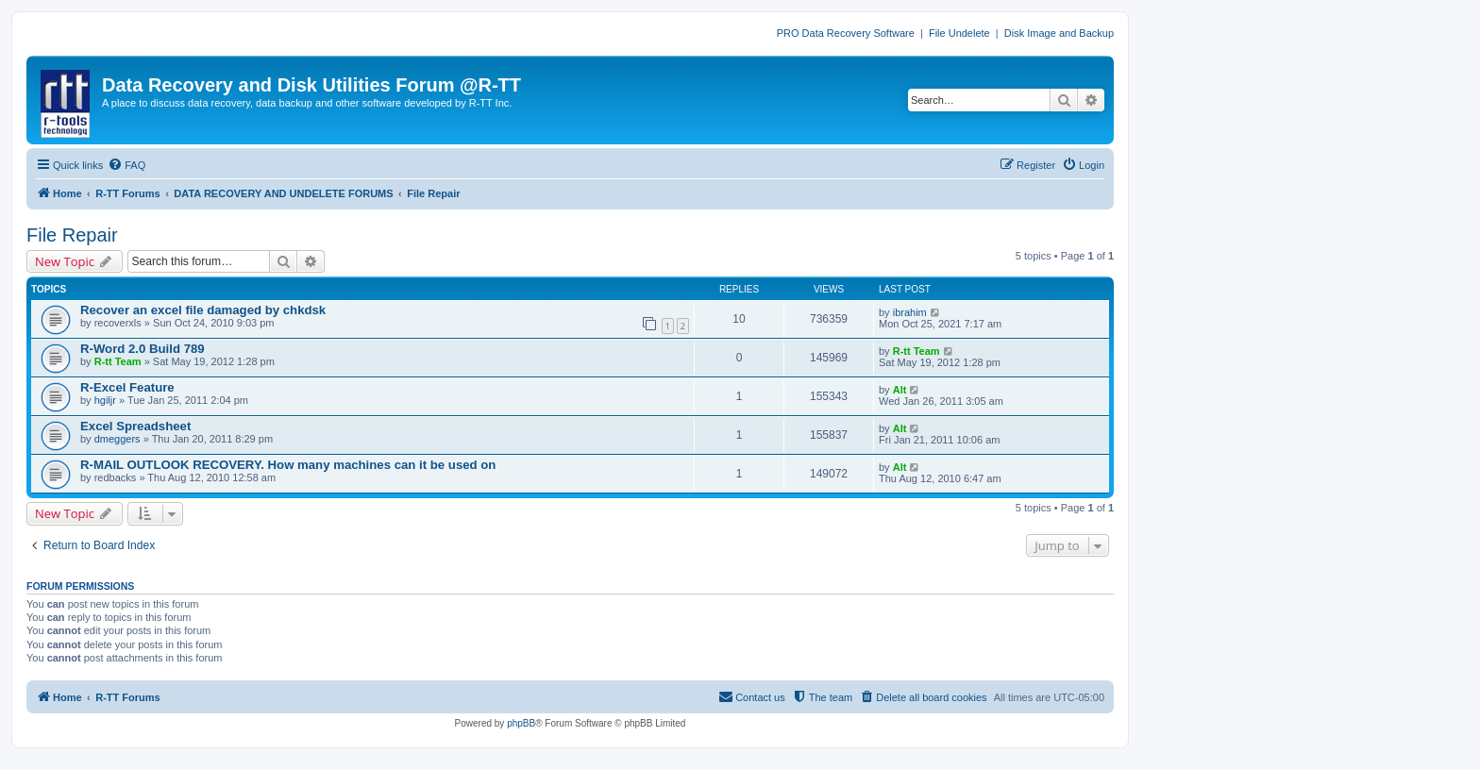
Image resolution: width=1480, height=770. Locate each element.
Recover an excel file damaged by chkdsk (203, 310)
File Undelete (959, 33)
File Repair (72, 235)
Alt (900, 389)
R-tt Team (118, 361)
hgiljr (105, 400)
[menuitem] (126, 165)
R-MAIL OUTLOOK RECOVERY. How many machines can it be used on (288, 465)
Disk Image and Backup (1059, 33)
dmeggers (117, 438)
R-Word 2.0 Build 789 (142, 349)
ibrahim (910, 312)
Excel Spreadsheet (135, 426)
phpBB (521, 723)
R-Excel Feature (127, 387)
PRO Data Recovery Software (846, 33)
